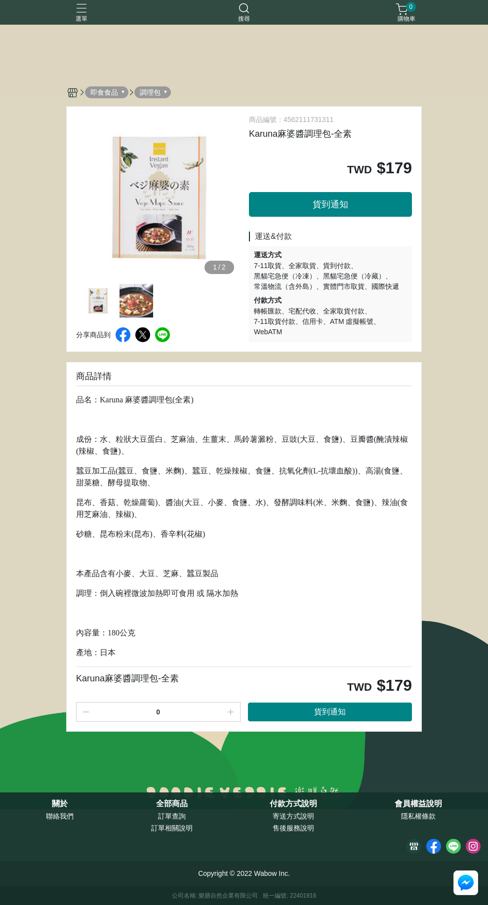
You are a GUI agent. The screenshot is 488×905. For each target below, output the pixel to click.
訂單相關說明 (172, 828)
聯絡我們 (60, 816)
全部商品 (172, 804)
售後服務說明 (293, 828)
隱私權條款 (418, 816)
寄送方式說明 (293, 816)
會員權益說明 (418, 804)
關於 (60, 804)
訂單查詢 (172, 816)
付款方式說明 (293, 804)
